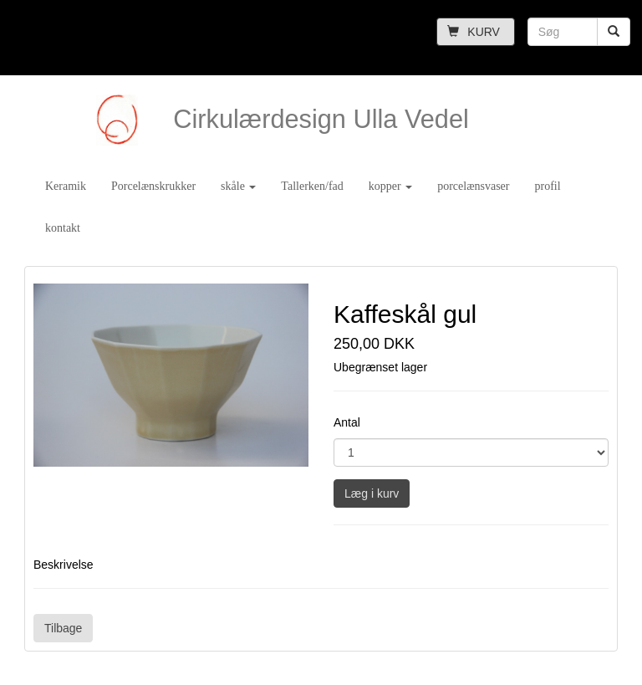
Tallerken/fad (312, 186)
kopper (390, 186)
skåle (238, 186)
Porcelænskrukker (153, 186)
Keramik (65, 186)
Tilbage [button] (63, 628)
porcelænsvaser (473, 186)
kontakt (62, 228)
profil (547, 186)
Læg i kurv (371, 493)
